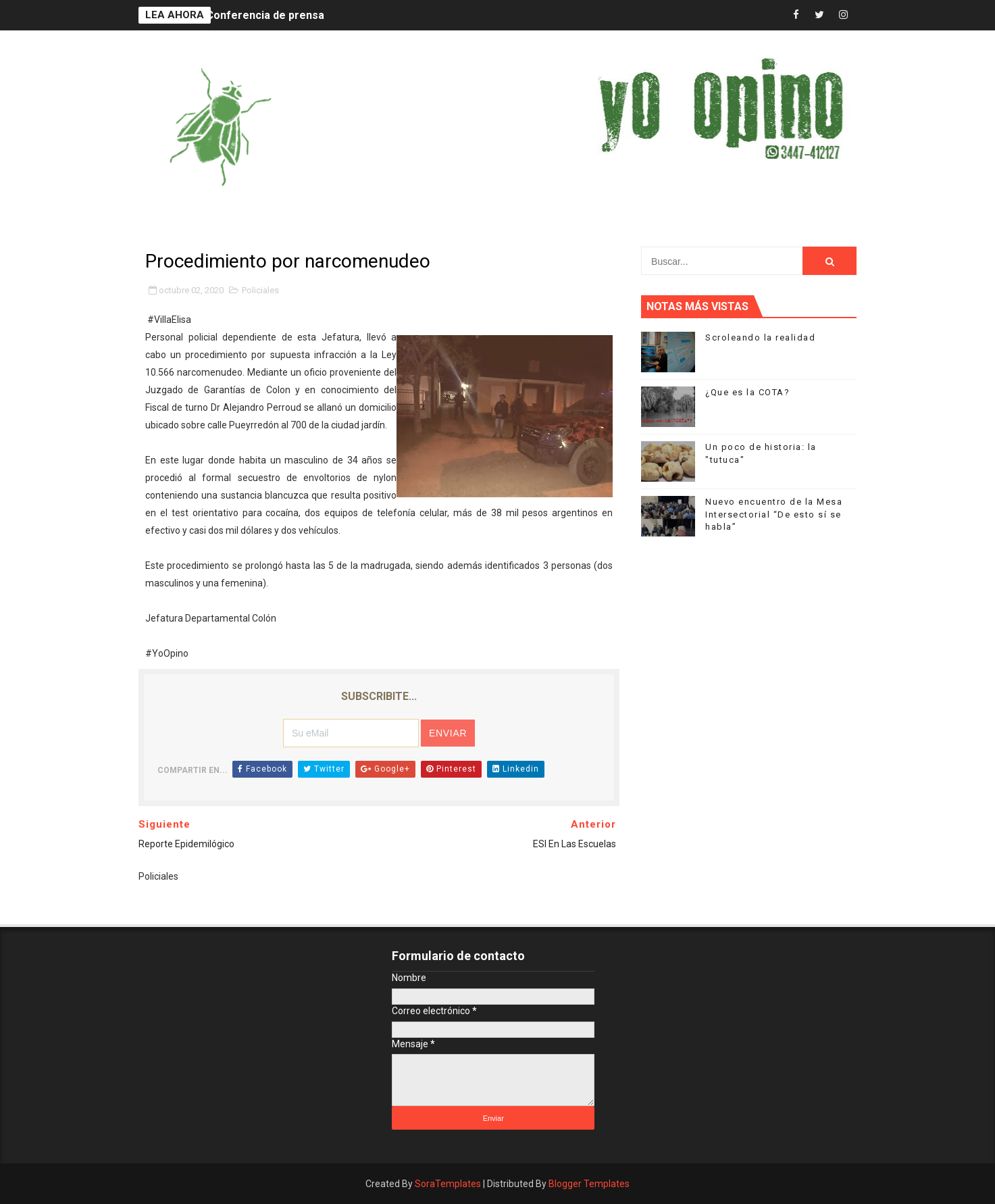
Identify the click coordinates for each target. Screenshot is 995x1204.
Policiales (260, 290)
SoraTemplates (448, 1183)
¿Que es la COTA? (747, 392)
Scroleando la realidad (760, 337)
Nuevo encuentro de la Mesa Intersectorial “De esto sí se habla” (773, 514)
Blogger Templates (589, 1183)
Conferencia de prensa (265, 15)
